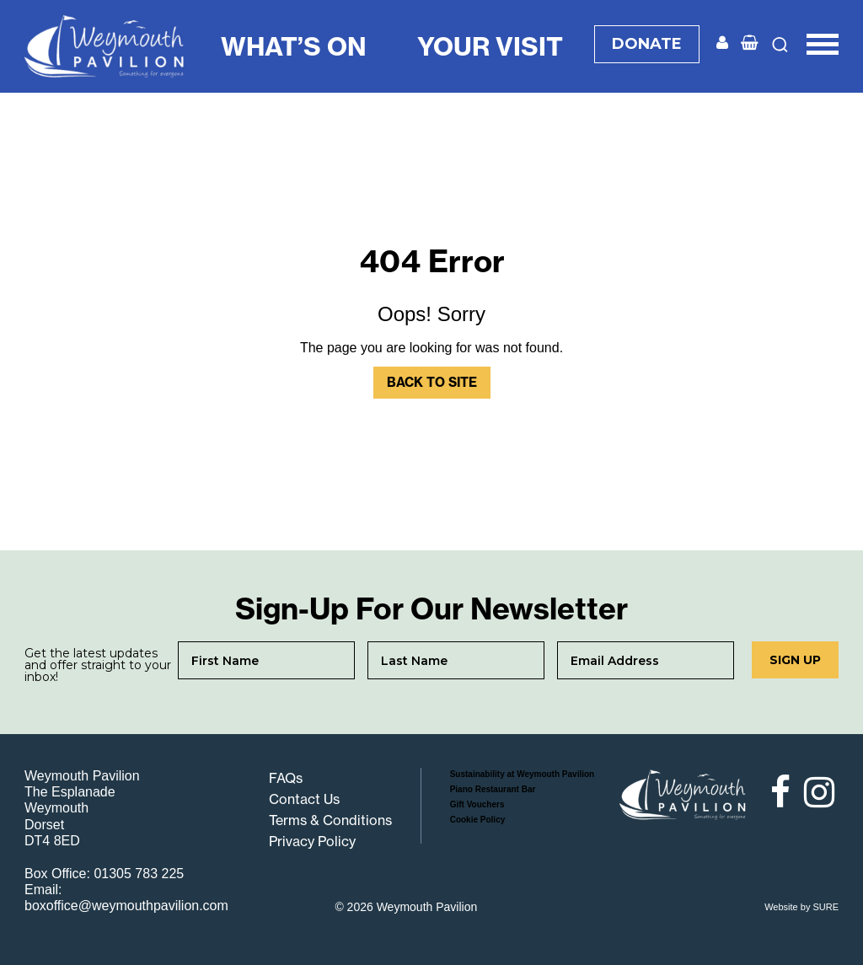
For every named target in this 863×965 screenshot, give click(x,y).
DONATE (647, 44)
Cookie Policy (478, 819)
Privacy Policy (312, 841)
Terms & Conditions (330, 820)
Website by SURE (801, 907)
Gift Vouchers (477, 804)
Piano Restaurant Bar (493, 789)
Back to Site (432, 382)
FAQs (286, 777)
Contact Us (304, 799)
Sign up (795, 659)
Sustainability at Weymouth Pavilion (522, 774)
